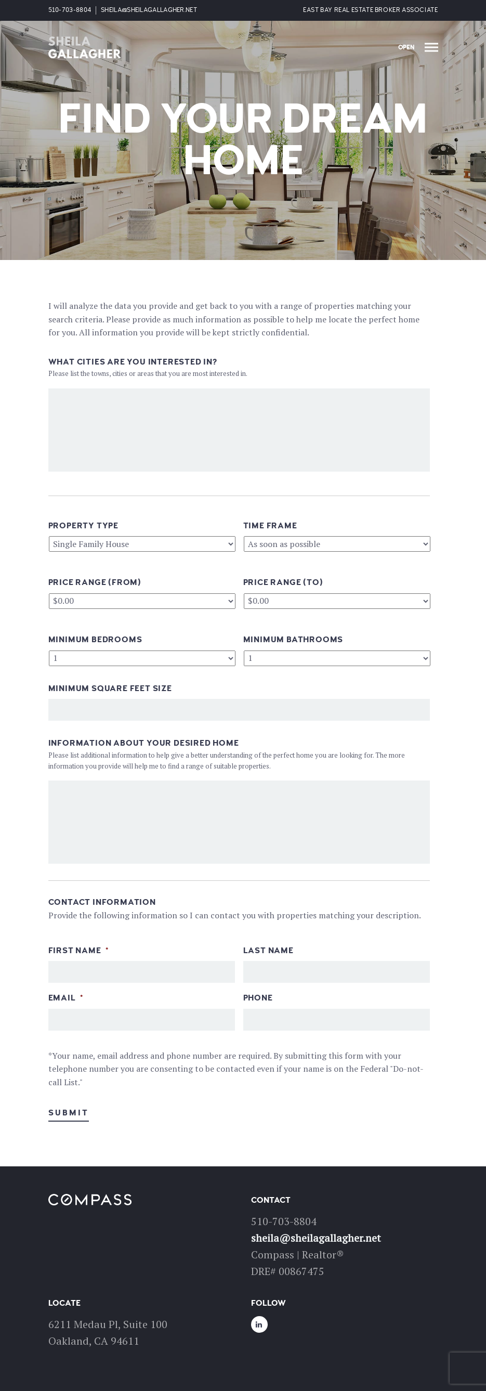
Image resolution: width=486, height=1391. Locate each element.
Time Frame (270, 526)
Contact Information (102, 902)
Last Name (268, 950)
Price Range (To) (283, 582)
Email (66, 998)
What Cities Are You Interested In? (132, 362)
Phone (258, 998)
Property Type (83, 526)
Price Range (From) (94, 582)
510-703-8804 (69, 10)
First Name (78, 950)
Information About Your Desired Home (143, 743)
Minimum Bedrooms (95, 639)
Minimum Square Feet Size (110, 688)
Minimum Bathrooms (293, 639)
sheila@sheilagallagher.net (149, 10)
